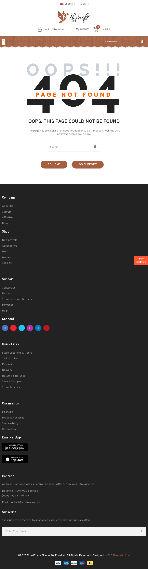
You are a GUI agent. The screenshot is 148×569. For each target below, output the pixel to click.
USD (83, 4)
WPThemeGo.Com (119, 555)
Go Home (54, 164)
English (66, 4)
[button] (3, 42)
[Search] (142, 42)
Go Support (88, 164)
